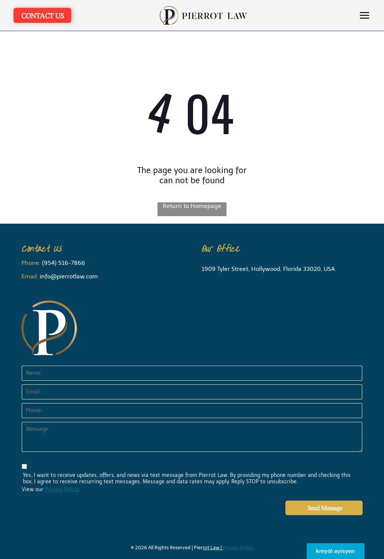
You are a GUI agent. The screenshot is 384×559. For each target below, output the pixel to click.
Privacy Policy (61, 489)
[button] (364, 15)
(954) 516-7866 (63, 262)
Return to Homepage (192, 205)
